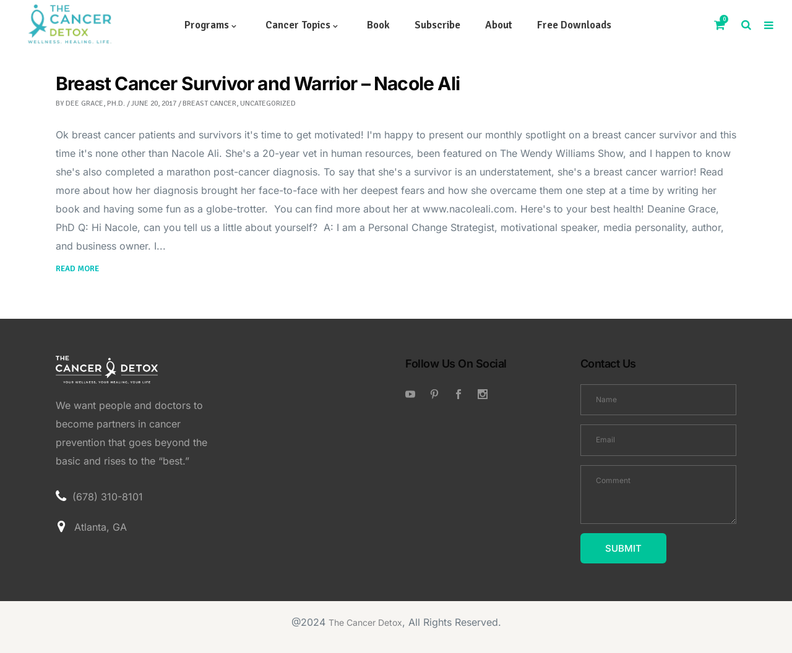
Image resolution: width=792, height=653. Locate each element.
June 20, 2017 (153, 103)
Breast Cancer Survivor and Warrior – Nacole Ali (258, 83)
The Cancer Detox (365, 622)
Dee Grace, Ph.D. (95, 103)
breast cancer (209, 103)
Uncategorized (268, 103)
